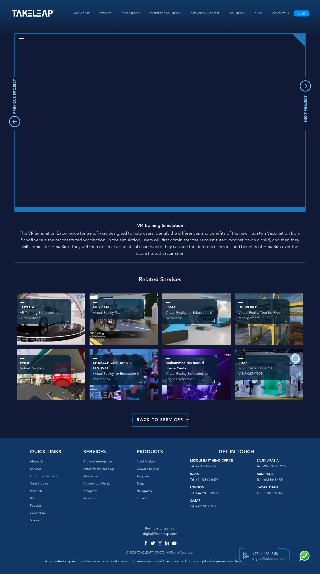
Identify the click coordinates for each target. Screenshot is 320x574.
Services (35, 469)
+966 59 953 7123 (274, 466)
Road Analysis (146, 461)
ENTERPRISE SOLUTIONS (165, 13)
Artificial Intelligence (97, 461)
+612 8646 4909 (272, 480)
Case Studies (39, 483)
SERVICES (106, 13)
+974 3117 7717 (206, 506)
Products (36, 491)
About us (36, 461)
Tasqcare (143, 476)
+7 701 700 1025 (273, 493)
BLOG (258, 13)
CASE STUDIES (131, 13)
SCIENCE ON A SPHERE (205, 13)
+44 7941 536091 (207, 493)
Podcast (35, 505)
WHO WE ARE (81, 13)
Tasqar (141, 483)
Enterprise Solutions (44, 476)
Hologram (90, 491)
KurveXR (142, 498)
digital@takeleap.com (160, 533)
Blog (33, 498)
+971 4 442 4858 (206, 466)
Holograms (144, 491)
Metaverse (90, 476)
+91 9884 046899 (207, 480)
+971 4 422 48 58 (265, 553)
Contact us (38, 513)
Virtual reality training (98, 469)
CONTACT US (280, 13)
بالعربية (301, 13)
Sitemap (36, 520)
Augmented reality (96, 483)
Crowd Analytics (148, 469)
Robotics (89, 498)
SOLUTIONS (237, 13)
